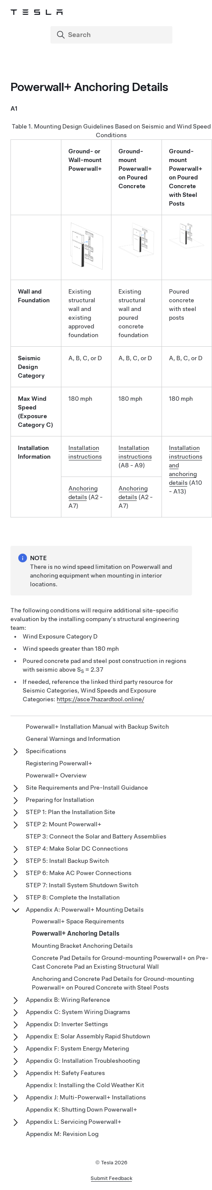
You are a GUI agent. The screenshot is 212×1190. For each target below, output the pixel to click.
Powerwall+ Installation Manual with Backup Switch (97, 726)
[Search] (112, 34)
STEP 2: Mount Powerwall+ (63, 824)
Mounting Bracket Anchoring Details (82, 945)
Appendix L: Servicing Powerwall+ (73, 1121)
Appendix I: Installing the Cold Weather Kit (85, 1085)
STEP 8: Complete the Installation (73, 897)
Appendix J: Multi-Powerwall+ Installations (86, 1097)
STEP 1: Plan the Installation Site (70, 811)
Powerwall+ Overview (56, 775)
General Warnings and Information (73, 738)
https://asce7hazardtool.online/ (101, 699)
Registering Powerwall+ (59, 763)
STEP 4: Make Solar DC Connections (77, 848)
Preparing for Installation (60, 799)
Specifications (46, 750)
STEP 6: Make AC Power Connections (78, 872)
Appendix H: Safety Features (65, 1072)
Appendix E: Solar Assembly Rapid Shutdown (88, 1036)
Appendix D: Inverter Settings (67, 1024)
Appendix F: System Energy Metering (77, 1048)
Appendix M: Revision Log (62, 1133)
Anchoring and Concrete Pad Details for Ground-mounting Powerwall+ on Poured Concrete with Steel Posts (113, 983)
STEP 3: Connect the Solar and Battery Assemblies (96, 836)
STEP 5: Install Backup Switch (67, 860)
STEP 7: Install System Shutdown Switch (82, 885)
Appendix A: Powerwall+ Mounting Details (85, 909)
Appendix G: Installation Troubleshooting (83, 1060)
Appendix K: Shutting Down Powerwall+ (81, 1109)
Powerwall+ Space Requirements (78, 921)
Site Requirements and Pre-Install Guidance (87, 787)
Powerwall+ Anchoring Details (75, 933)
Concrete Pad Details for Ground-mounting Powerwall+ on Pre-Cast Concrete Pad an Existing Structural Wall (120, 962)
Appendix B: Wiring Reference (68, 999)
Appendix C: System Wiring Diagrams (78, 1011)
